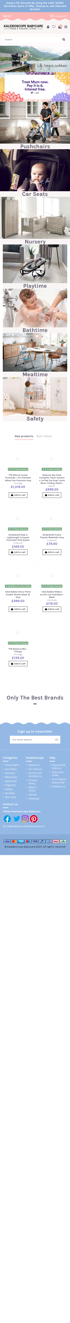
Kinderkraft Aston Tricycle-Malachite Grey (52, 536)
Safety (35, 418)
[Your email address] (31, 740)
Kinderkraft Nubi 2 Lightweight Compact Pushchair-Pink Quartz (18, 537)
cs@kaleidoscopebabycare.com (25, 826)
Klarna (32, 794)
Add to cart (18, 495)
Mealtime (35, 374)
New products (24, 436)
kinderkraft (18, 543)
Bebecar (52, 486)
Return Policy (32, 789)
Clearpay (33, 798)
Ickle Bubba (52, 600)
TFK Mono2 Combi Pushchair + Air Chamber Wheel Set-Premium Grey (18, 478)
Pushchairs (35, 146)
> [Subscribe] (56, 739)
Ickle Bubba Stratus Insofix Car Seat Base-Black (52, 594)
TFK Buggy (18, 483)
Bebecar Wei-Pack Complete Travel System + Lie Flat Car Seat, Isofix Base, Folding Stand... (52, 479)
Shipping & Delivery (59, 767)
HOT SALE (10, 797)
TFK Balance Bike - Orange (18, 650)
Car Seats (35, 194)
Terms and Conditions (35, 775)
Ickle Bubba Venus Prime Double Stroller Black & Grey (18, 594)
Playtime (35, 286)
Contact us (58, 786)
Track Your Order (58, 774)
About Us (33, 765)
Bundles (10, 793)
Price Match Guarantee (59, 781)
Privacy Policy (32, 782)
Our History (35, 769)
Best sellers (44, 436)
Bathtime (35, 330)
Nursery (35, 241)
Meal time (11, 777)
